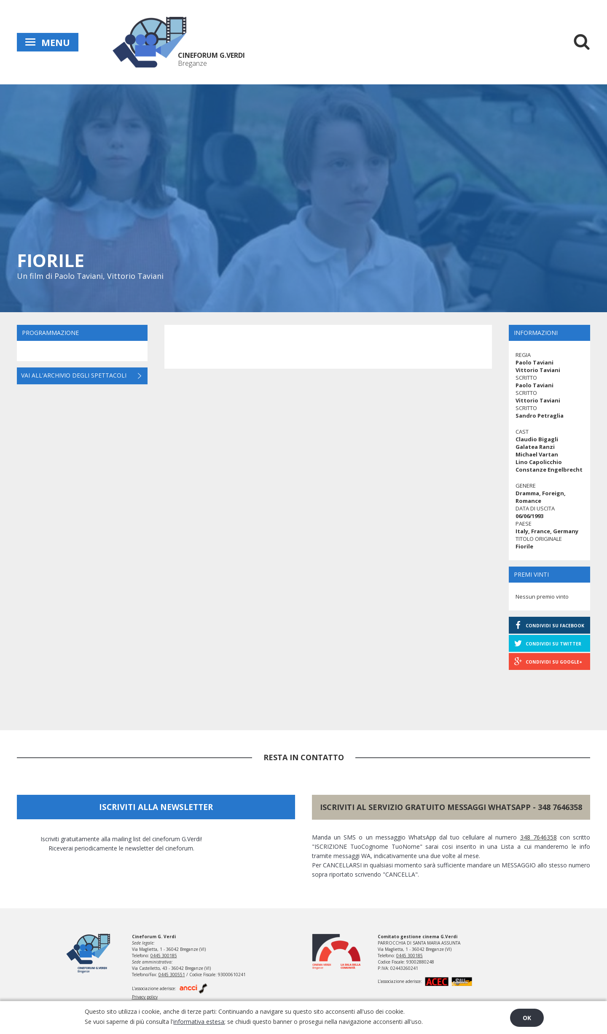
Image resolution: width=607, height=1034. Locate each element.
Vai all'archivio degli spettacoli (73, 375)
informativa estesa (198, 1022)
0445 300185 (163, 955)
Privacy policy (145, 997)
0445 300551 (171, 974)
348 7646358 (560, 807)
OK (527, 1018)
